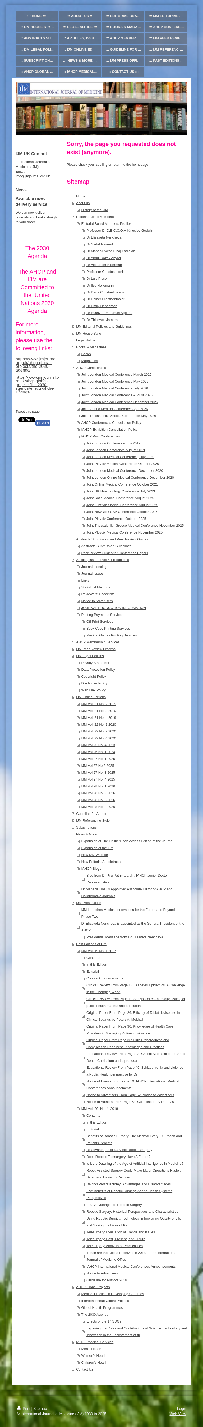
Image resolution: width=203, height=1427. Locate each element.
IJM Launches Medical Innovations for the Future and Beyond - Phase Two (129, 913)
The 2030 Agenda (94, 1314)
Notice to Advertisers (97, 601)
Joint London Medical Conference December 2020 (124, 471)
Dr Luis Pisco (96, 278)
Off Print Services (99, 622)
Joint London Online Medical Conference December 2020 (130, 477)
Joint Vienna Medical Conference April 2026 (114, 409)
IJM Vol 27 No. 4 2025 (98, 779)
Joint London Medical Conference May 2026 (114, 381)
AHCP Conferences (91, 368)
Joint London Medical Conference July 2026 (114, 388)
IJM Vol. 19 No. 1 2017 (98, 951)
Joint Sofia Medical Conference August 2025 (120, 498)
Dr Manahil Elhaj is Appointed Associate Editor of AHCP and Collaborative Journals (126, 892)
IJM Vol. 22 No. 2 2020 (98, 731)
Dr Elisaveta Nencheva (103, 237)
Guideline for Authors (92, 814)
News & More (86, 834)
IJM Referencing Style (93, 820)
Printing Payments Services (102, 615)
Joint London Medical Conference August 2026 (117, 395)
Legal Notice (85, 340)
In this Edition (96, 965)
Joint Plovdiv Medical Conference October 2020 (122, 464)
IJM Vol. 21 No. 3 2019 (98, 711)
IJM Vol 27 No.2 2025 (97, 766)
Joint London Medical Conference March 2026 (116, 375)
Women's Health (93, 1356)
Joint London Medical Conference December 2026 (119, 402)
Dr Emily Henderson (101, 306)
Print (24, 1408)
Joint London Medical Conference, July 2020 (120, 457)
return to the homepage (130, 165)
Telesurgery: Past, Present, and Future (115, 1239)
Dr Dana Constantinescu (105, 292)
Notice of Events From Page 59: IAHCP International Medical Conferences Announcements (132, 1084)
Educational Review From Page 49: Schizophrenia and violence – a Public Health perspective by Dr (136, 1071)
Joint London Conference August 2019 (115, 450)
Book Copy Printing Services (108, 628)
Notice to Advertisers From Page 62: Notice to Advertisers (130, 1095)
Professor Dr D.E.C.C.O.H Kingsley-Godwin (119, 230)
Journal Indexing (93, 567)
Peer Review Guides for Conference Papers (114, 553)
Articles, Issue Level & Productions (102, 560)
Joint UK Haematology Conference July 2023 (120, 491)
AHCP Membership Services (97, 642)
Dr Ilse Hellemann (100, 285)
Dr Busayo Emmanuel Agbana (109, 313)
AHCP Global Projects (93, 1287)
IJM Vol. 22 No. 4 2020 (98, 738)
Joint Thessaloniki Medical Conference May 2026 (118, 416)
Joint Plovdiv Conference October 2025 (116, 519)
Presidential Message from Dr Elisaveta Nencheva (124, 937)
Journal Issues (92, 573)
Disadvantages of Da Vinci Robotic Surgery (119, 1150)
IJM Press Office (88, 903)
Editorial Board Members (95, 217)
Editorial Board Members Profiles (106, 224)
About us (83, 203)
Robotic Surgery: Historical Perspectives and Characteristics (132, 1212)
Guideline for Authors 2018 (106, 1280)
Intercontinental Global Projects (105, 1301)
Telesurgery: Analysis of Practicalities (114, 1246)
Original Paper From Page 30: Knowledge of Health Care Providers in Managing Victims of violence (129, 1029)
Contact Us (84, 1369)
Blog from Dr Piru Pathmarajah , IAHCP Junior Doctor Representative (127, 878)
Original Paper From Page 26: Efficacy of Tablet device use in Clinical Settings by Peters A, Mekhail (133, 1016)
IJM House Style (88, 333)
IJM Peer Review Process (96, 649)
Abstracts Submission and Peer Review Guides (112, 539)
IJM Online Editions (91, 697)
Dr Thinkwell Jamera (102, 320)
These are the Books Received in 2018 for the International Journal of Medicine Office (131, 1256)
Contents (93, 958)
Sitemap (40, 1408)
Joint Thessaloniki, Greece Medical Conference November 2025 (135, 525)
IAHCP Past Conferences (100, 436)
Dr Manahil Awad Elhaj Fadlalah (110, 251)
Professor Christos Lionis (105, 272)
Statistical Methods (95, 587)
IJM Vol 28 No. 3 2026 (98, 800)
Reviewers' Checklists (97, 594)
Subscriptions (86, 827)
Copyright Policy (93, 676)
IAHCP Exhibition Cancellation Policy (109, 429)
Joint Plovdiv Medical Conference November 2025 (124, 532)
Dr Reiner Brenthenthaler (105, 299)
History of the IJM (94, 210)
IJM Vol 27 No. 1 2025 (98, 759)
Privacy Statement (95, 663)
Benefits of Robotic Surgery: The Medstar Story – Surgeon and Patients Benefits (134, 1139)
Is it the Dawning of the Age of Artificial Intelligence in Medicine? (134, 1164)
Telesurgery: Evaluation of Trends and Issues (120, 1232)
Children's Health (94, 1362)
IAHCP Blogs (91, 869)
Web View (177, 1414)
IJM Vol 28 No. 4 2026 (98, 807)
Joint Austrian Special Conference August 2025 (122, 505)
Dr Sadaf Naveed (99, 244)
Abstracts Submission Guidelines (106, 546)
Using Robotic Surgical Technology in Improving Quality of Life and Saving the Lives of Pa (133, 1221)
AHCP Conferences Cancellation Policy (111, 423)
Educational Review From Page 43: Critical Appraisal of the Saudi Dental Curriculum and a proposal (136, 1057)
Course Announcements (104, 978)
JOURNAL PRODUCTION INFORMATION (113, 608)
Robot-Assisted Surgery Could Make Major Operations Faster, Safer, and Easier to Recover (133, 1173)
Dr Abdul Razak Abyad (103, 258)
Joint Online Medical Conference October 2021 (122, 484)
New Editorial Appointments (102, 862)
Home (80, 196)
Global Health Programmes (102, 1308)
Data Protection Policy (98, 670)
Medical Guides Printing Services (111, 635)
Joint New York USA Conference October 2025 (122, 512)
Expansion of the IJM (97, 848)
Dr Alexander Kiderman (104, 265)
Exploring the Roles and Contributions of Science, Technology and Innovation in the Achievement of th (136, 1331)
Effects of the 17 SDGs (103, 1321)
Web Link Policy (93, 690)
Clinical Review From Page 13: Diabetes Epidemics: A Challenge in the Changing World (135, 988)
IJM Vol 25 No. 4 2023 (98, 745)
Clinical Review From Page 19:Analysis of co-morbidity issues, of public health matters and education (135, 1002)
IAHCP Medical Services (94, 1342)
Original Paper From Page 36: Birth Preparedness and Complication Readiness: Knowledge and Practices (127, 1043)
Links (85, 580)
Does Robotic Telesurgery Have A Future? (118, 1157)
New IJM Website (94, 855)
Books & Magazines (91, 347)
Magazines (89, 361)
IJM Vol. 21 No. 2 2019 (98, 704)
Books (86, 354)
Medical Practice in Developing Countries (112, 1294)
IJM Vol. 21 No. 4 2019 (98, 718)
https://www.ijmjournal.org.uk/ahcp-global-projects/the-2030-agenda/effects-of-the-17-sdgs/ (37, 384)
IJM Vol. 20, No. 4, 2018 (99, 1109)
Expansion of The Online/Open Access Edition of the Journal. (127, 841)
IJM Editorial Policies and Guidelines (104, 327)
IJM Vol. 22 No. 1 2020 (98, 724)
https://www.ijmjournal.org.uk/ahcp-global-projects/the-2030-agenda (37, 364)
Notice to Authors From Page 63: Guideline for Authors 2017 (132, 1102)
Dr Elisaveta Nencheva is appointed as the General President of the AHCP (132, 926)
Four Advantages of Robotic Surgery (114, 1205)
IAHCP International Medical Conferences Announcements (131, 1266)
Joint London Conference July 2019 (113, 443)
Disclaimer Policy (94, 683)
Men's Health (91, 1349)
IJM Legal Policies (90, 656)
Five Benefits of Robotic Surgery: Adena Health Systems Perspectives (129, 1194)
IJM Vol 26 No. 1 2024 (98, 752)
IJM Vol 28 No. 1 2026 (98, 786)
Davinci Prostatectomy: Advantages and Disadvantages (128, 1184)
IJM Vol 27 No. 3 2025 (98, 772)
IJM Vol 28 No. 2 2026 (98, 793)
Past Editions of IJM (91, 944)
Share (42, 423)
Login (181, 1408)
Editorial (92, 971)
